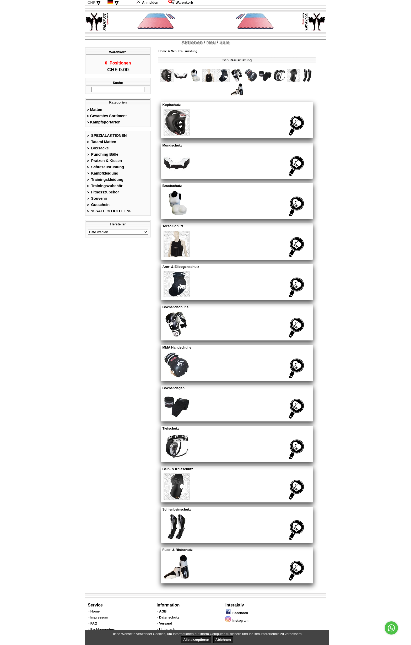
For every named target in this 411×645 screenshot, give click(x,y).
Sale (224, 42)
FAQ (93, 623)
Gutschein (98, 206)
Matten (94, 111)
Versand (165, 623)
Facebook (236, 613)
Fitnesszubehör (103, 194)
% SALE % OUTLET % (109, 212)
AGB (162, 611)
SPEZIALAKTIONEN (107, 137)
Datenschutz (169, 617)
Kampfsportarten (104, 124)
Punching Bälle (102, 156)
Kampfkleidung (102, 175)
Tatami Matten (101, 143)
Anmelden (147, 2)
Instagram (236, 620)
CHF (91, 3)
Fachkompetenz (103, 629)
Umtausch (167, 629)
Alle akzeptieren (196, 640)
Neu (211, 42)
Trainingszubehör (105, 187)
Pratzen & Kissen (104, 162)
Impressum (99, 617)
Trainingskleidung (105, 181)
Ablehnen (223, 640)
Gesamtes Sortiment (107, 117)
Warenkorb (180, 2)
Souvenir (97, 200)
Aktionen (192, 42)
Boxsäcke (98, 150)
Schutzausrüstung (105, 168)
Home (162, 51)
